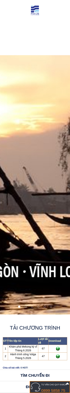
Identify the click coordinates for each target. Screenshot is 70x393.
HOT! (25, 367)
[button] (10, 157)
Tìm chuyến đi (35, 375)
